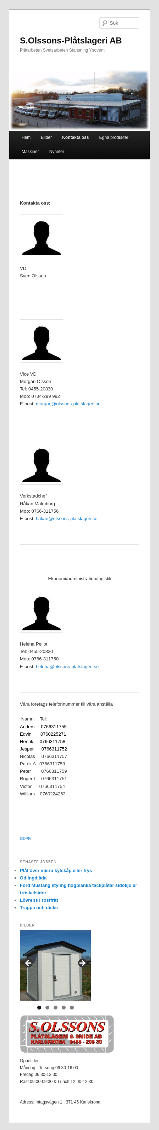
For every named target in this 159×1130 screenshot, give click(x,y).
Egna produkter (113, 137)
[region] (55, 965)
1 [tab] (39, 1008)
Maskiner (30, 151)
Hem (26, 137)
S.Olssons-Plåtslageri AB (71, 40)
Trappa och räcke (39, 907)
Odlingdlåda (33, 878)
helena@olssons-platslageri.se (67, 666)
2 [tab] (47, 1008)
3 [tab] (55, 1008)
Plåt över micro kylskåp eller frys (56, 870)
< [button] (28, 963)
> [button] (82, 963)
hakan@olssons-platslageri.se (67, 518)
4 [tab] (64, 1008)
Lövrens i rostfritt (39, 900)
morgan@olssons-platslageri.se (68, 403)
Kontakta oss (75, 137)
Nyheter (56, 151)
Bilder (46, 137)
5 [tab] (72, 1008)
